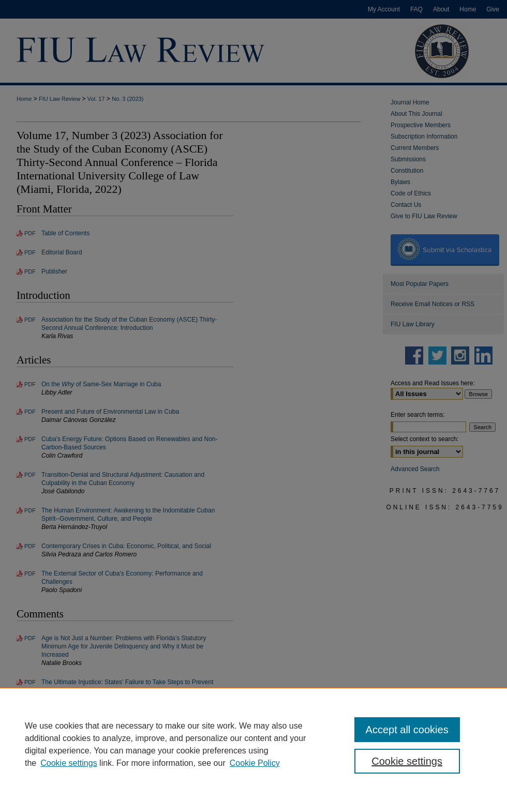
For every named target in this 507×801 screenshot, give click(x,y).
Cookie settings (68, 763)
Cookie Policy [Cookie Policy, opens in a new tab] (255, 763)
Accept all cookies (407, 729)
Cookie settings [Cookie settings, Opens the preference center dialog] (406, 761)
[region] (253, 744)
